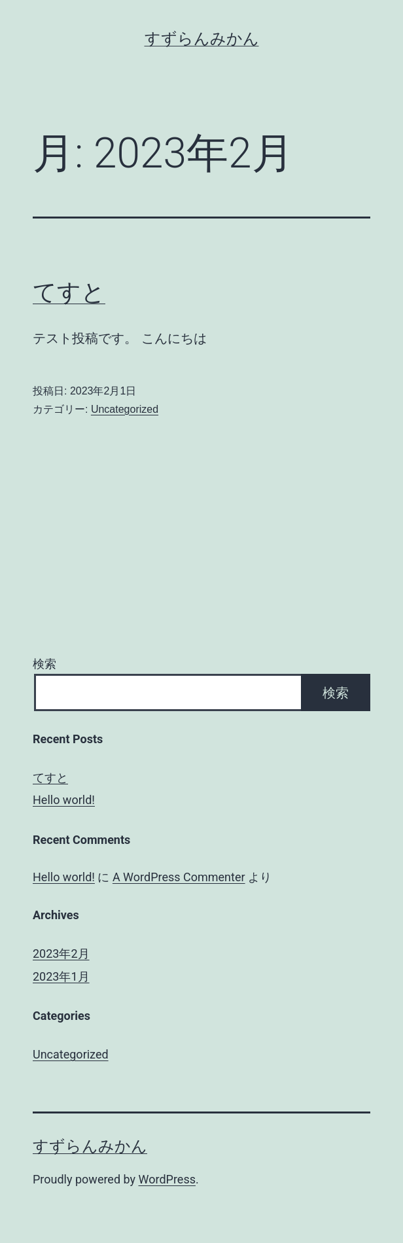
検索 (44, 664)
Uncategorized (124, 409)
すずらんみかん (202, 38)
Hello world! (64, 800)
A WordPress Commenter (179, 877)
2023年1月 (61, 976)
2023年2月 (61, 953)
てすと (69, 292)
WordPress (167, 1179)
